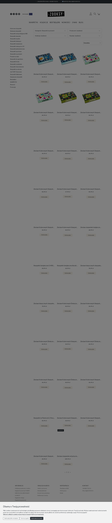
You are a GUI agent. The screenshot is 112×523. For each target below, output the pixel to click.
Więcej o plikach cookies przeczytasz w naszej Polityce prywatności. (23, 514)
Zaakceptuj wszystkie (36, 518)
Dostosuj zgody (25, 518)
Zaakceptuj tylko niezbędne (11, 518)
